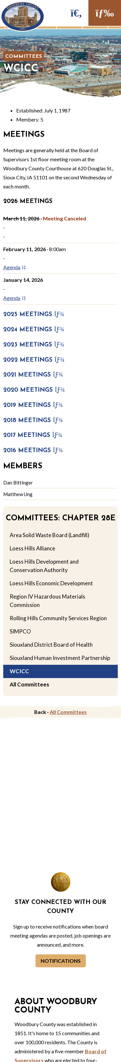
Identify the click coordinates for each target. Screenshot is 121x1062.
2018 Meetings (33, 421)
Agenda (16, 267)
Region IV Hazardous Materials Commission (47, 600)
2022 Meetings (34, 360)
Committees (23, 56)
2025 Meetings (33, 315)
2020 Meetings (34, 390)
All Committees (29, 684)
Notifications (61, 961)
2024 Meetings (33, 330)
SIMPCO (20, 631)
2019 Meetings (33, 405)
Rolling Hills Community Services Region (58, 618)
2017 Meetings (32, 435)
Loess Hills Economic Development (51, 583)
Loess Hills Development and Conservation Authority (44, 565)
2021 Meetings (33, 375)
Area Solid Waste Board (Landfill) (49, 535)
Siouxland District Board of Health (51, 644)
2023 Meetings (33, 345)
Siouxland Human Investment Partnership (60, 657)
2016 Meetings (33, 451)
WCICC (19, 671)
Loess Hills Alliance (32, 548)
